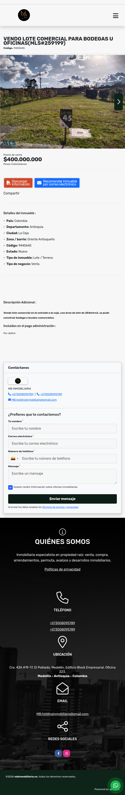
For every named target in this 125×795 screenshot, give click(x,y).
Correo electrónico (21, 436)
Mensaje (14, 466)
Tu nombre (15, 421)
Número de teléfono (21, 451)
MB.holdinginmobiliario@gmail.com (34, 399)
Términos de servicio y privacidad (60, 507)
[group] (62, 102)
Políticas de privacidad (63, 569)
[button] (43, 144)
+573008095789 (22, 394)
